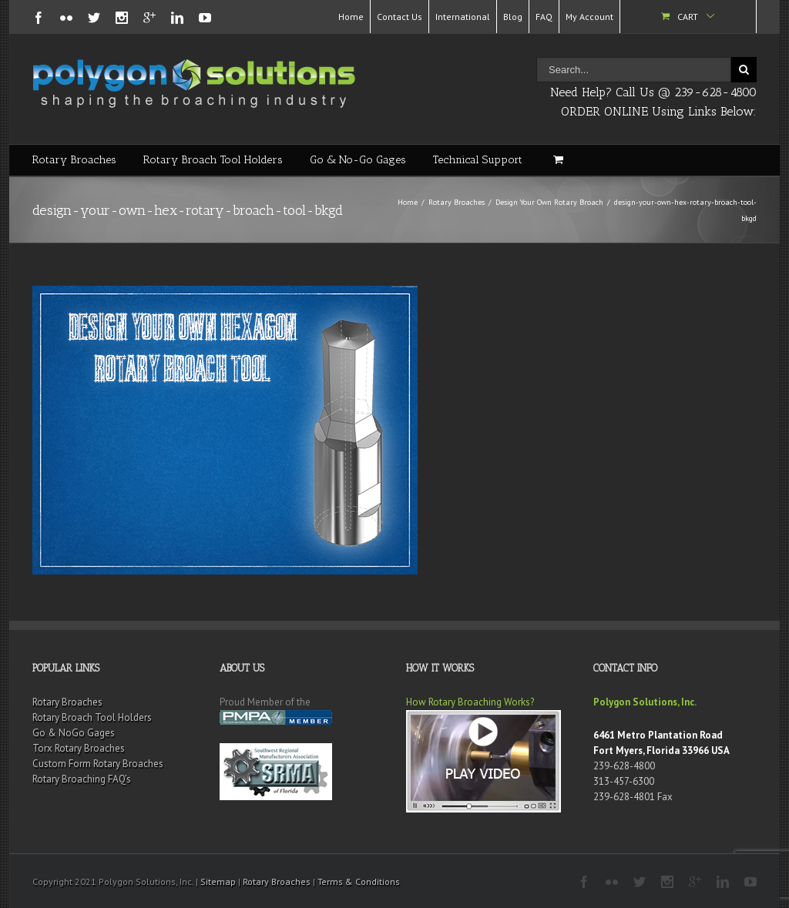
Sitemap (218, 881)
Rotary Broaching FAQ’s (81, 779)
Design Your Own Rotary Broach (549, 202)
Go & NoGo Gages (73, 732)
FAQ (544, 16)
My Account (589, 16)
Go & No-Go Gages (358, 159)
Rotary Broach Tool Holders (213, 159)
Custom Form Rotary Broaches (97, 763)
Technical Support (477, 159)
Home (351, 16)
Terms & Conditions (358, 881)
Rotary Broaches (74, 159)
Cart (687, 16)
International (462, 16)
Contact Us (399, 16)
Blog (512, 16)
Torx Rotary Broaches (78, 748)
